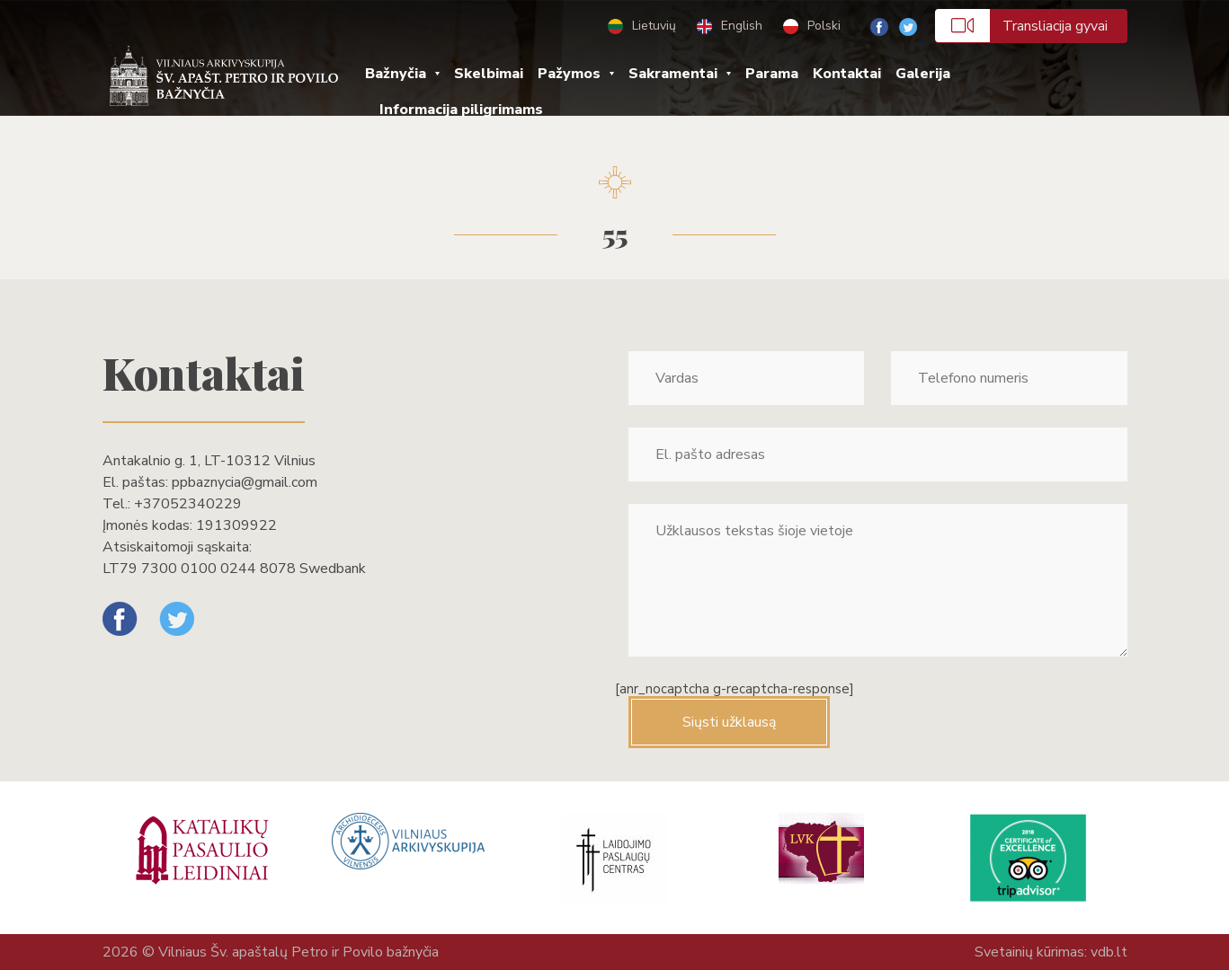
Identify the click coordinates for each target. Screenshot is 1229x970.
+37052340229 (188, 504)
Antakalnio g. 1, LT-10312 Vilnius (209, 461)
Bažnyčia (395, 74)
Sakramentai (672, 74)
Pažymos (569, 74)
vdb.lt (1109, 952)
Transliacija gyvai (1021, 25)
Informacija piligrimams (461, 109)
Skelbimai (488, 74)
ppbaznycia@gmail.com (244, 482)
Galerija (922, 74)
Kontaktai (847, 74)
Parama (771, 74)
